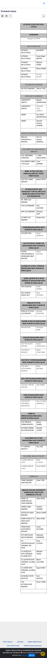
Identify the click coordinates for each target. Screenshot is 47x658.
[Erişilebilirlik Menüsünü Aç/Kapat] (43, 654)
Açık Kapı (20, 642)
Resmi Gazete (8, 642)
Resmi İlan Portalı (13, 646)
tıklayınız (24, 655)
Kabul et (31, 655)
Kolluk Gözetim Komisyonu (33, 646)
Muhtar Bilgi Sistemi (35, 642)
